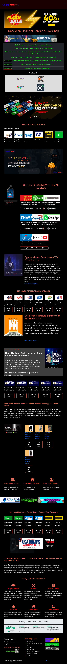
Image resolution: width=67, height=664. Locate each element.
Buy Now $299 (51, 208)
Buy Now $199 (40, 208)
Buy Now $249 (51, 228)
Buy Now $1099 (48, 444)
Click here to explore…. (32, 283)
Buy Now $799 (29, 444)
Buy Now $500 (28, 208)
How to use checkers (33, 651)
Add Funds (30, 647)
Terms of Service (32, 653)
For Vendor (30, 649)
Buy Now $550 (29, 469)
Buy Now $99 (29, 228)
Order (29, 655)
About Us (30, 641)
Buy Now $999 (38, 444)
